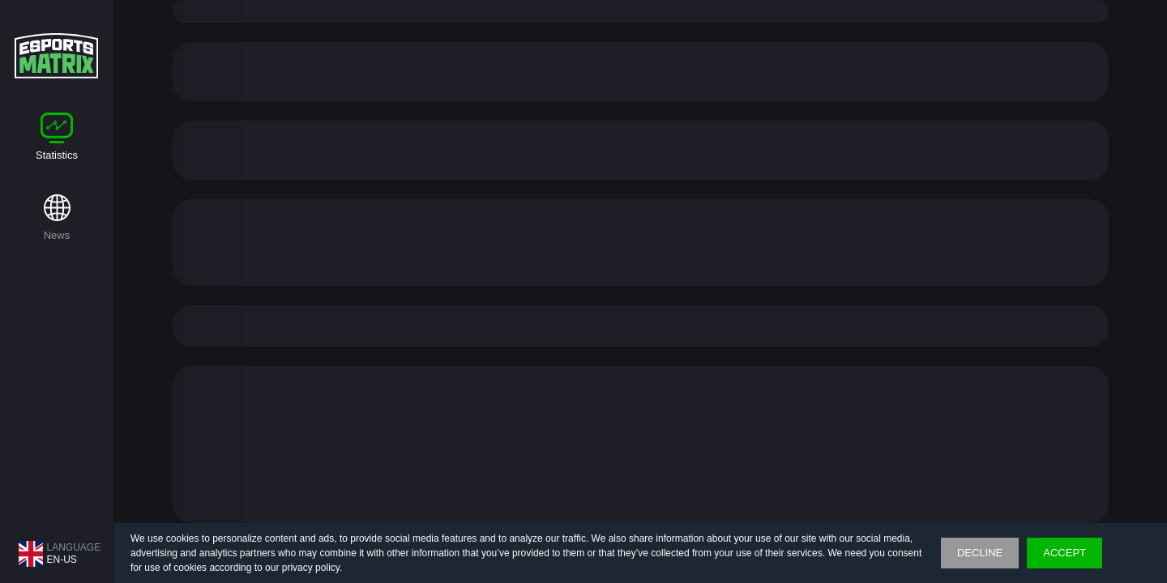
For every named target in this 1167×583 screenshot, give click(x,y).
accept (1064, 553)
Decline (979, 553)
